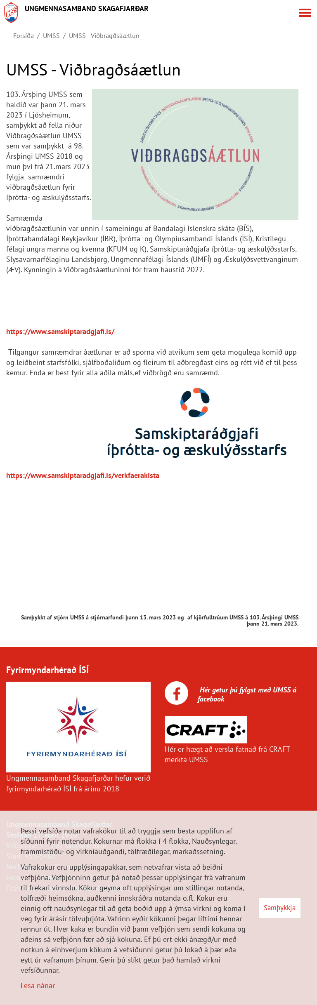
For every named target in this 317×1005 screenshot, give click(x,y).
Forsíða (23, 35)
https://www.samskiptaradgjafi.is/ (60, 331)
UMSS (51, 35)
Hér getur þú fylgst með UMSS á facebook (247, 694)
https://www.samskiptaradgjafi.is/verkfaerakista (82, 475)
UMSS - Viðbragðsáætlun (104, 35)
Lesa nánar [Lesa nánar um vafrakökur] (38, 985)
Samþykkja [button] (280, 907)
